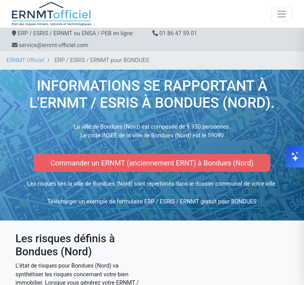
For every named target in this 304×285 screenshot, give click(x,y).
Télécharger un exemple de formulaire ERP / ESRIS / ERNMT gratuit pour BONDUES (152, 201)
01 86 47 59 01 (178, 33)
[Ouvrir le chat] (295, 156)
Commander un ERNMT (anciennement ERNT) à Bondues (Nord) (152, 163)
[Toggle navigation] (281, 14)
